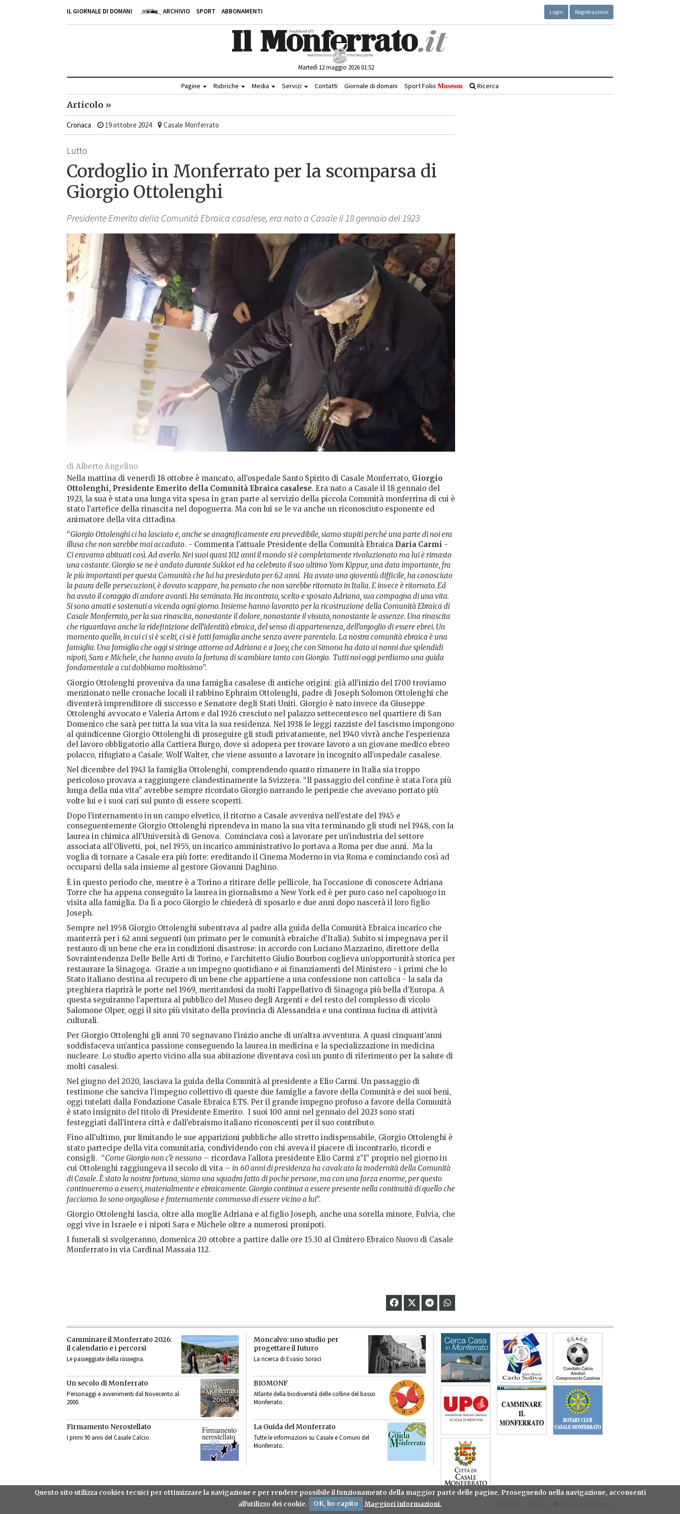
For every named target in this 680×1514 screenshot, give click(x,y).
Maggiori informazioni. (403, 1504)
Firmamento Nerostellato (109, 1426)
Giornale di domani (371, 86)
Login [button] (556, 11)
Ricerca (484, 86)
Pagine (194, 86)
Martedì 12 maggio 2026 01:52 (336, 67)
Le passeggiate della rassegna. (105, 1359)
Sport (205, 11)
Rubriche (229, 86)
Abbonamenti (242, 11)
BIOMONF (271, 1383)
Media (263, 86)
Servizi (295, 86)
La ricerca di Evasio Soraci (287, 1359)
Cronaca (79, 124)
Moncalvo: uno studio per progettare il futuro (296, 1343)
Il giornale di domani (99, 11)
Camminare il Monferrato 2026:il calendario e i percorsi (119, 1343)
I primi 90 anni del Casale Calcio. (109, 1437)
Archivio (164, 11)
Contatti (326, 86)
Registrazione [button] (591, 11)
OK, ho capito (336, 1504)
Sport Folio (433, 86)
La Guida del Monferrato (295, 1426)
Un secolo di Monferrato (107, 1383)
